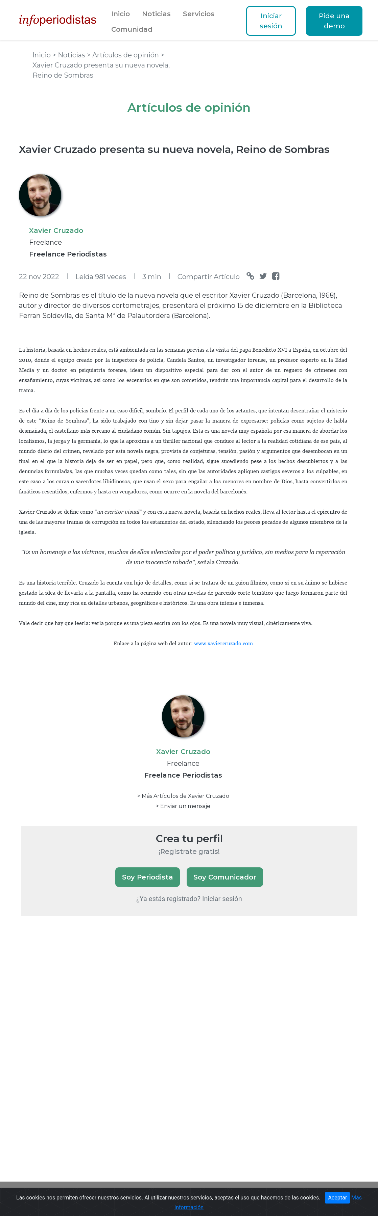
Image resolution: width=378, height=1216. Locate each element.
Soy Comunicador (224, 877)
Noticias (156, 14)
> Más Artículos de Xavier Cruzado (183, 796)
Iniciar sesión (271, 21)
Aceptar (337, 1197)
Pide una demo (334, 21)
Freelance (45, 242)
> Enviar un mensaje (183, 806)
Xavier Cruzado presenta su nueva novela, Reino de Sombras (174, 149)
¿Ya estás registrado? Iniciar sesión (189, 899)
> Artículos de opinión (124, 55)
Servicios (198, 14)
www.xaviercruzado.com (223, 643)
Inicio (120, 14)
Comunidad (131, 29)
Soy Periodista (147, 877)
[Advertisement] (71, 1037)
